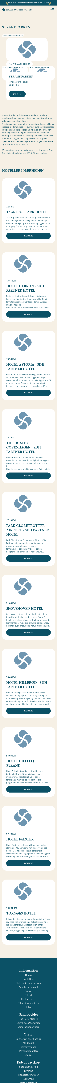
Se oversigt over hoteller (28, 1038)
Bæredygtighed (28, 1046)
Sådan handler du (28, 1066)
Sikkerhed (28, 1078)
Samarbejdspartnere (28, 1026)
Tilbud (28, 995)
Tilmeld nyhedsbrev (28, 1003)
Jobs (28, 1007)
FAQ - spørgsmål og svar (28, 983)
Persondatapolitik (28, 1050)
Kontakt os (28, 979)
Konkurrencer (28, 999)
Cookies (28, 1054)
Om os (28, 975)
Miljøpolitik (28, 1042)
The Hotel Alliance (28, 1018)
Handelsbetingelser (28, 1074)
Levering (28, 1070)
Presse (28, 991)
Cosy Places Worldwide (28, 1022)
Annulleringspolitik (28, 987)
